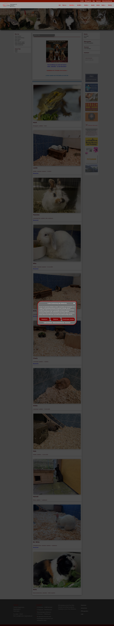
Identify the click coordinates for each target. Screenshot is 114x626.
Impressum (67, 322)
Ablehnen (55, 319)
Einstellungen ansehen (68, 319)
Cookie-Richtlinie (48, 322)
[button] (74, 303)
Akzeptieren (44, 319)
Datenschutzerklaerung (58, 322)
